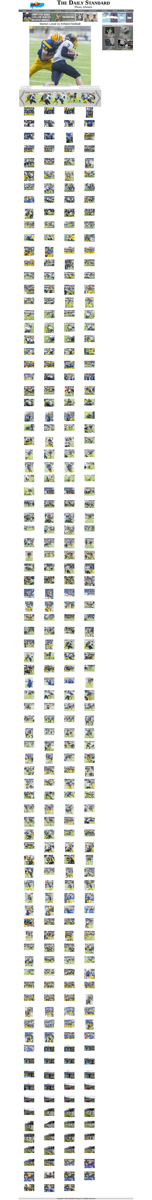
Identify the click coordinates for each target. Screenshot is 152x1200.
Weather (105, 11)
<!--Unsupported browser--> (117, 37)
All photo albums (26, 88)
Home (24, 11)
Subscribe (35, 11)
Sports (115, 11)
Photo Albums (70, 11)
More (126, 11)
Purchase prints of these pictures (89, 88)
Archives (59, 11)
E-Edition (47, 11)
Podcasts (82, 11)
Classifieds (93, 11)
